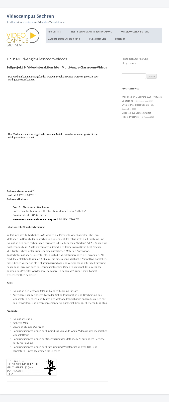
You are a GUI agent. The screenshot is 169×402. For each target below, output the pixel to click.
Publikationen (97, 39)
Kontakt (120, 39)
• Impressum (129, 63)
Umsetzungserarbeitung (135, 31)
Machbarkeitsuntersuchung (64, 39)
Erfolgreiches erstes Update (135, 104)
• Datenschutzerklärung (135, 58)
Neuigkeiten (54, 31)
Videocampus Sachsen (30, 16)
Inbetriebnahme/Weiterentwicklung (91, 31)
